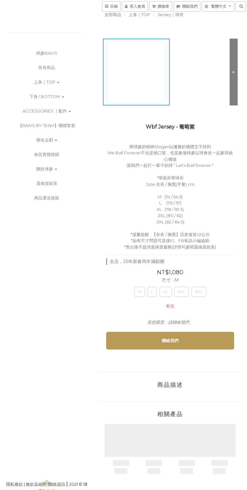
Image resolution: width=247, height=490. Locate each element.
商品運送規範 (46, 197)
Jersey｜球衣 (171, 14)
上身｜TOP (46, 82)
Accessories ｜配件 (47, 110)
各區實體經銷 (46, 154)
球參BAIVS (46, 53)
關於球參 (46, 168)
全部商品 (113, 14)
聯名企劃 (46, 139)
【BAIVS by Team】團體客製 (46, 125)
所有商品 (46, 67)
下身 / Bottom (46, 96)
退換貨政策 (46, 183)
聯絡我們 (170, 340)
